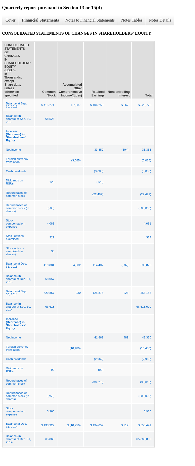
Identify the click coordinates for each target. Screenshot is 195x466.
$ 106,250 (96, 104)
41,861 (98, 337)
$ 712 (125, 425)
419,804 (49, 265)
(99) (100, 369)
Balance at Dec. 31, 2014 (16, 425)
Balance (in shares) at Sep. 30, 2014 (18, 306)
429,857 (49, 292)
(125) (99, 181)
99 (52, 369)
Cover (10, 20)
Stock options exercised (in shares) (15, 251)
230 (78, 292)
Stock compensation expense (15, 223)
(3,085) (76, 160)
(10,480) (75, 348)
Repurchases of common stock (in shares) (17, 208)
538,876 (145, 265)
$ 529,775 (144, 104)
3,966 (50, 411)
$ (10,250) (74, 425)
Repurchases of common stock (16, 194)
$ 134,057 (96, 425)
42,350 (146, 337)
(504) (125, 149)
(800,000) (145, 395)
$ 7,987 (76, 104)
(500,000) (145, 208)
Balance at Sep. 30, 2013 (16, 105)
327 (51, 237)
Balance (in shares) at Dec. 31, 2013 (18, 279)
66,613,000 (143, 306)
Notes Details (160, 20)
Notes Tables (131, 20)
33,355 (146, 149)
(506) (50, 208)
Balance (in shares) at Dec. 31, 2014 (18, 439)
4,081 (50, 223)
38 (52, 251)
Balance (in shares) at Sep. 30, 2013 (18, 118)
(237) (125, 265)
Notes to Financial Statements (90, 20)
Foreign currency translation (17, 160)
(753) (50, 395)
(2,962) (98, 359)
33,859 (98, 149)
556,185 (145, 292)
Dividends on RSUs (14, 182)
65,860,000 (143, 439)
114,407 (98, 265)
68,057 (49, 278)
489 (125, 337)
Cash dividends (16, 171)
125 (51, 181)
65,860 (49, 439)
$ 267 (125, 104)
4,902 (77, 265)
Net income (13, 149)
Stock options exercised (15, 237)
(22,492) (97, 194)
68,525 (49, 118)
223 (125, 292)
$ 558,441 (144, 425)
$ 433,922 (47, 425)
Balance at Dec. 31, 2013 (16, 265)
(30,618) (97, 382)
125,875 (98, 292)
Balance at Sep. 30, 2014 (16, 293)
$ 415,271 (47, 104)
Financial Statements (40, 20)
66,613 (49, 306)
